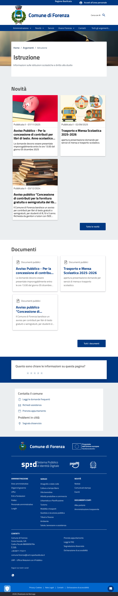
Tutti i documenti (91, 343)
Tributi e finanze (47, 517)
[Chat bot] (110, 588)
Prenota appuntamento (74, 537)
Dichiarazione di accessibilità (76, 550)
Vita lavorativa (46, 492)
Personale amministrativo (22, 504)
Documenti (23, 249)
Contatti (15, 533)
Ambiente (44, 521)
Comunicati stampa (83, 487)
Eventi (77, 491)
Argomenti (28, 48)
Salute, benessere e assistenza (53, 525)
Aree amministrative (19, 483)
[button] (93, 2)
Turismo (43, 504)
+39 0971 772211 (18, 550)
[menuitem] (82, 28)
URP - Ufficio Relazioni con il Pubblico (26, 560)
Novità (18, 89)
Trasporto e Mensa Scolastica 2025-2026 (81, 132)
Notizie (77, 483)
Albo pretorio (80, 505)
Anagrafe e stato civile (49, 483)
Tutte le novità (92, 226)
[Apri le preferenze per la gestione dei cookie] (7, 588)
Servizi (43, 478)
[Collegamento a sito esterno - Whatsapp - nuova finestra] (12, 574)
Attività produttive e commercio (53, 496)
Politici (14, 500)
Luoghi (14, 508)
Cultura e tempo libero (49, 488)
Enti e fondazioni (18, 496)
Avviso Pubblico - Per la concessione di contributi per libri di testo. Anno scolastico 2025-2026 (33, 136)
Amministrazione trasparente (87, 509)
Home (16, 48)
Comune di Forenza (49, 15)
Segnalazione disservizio (74, 546)
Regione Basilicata (63, 1)
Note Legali (49, 587)
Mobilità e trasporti (48, 508)
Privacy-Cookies (35, 587)
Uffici (13, 491)
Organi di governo (18, 487)
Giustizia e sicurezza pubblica (52, 512)
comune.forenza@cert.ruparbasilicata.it (28, 555)
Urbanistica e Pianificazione (52, 500)
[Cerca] (104, 15)
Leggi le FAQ (69, 542)
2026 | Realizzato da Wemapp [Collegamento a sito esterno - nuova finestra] (23, 594)
